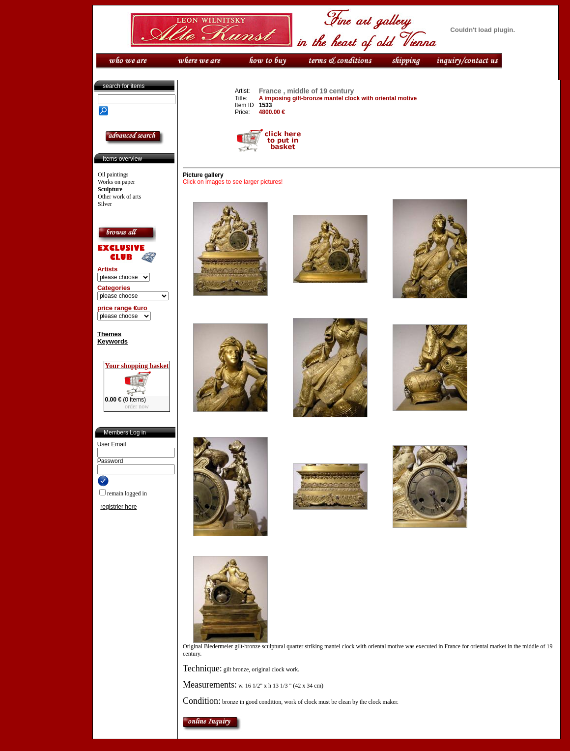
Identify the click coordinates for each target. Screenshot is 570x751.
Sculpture (110, 189)
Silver (105, 204)
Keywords (112, 341)
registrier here (118, 506)
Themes (109, 334)
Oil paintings (113, 174)
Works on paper (116, 181)
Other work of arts (119, 196)
